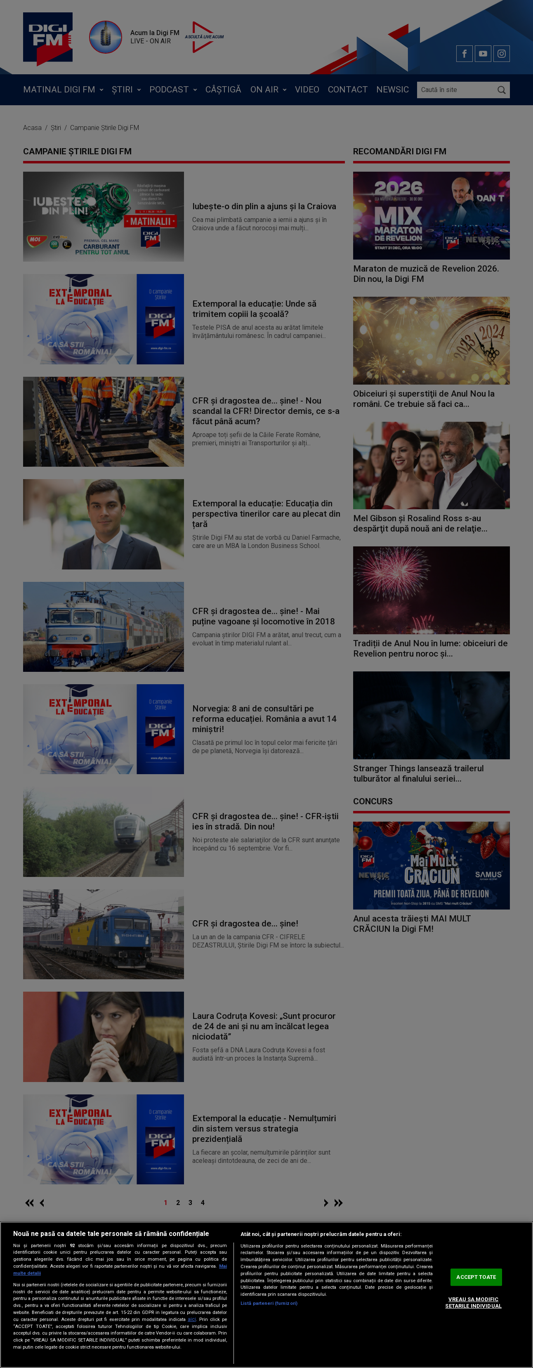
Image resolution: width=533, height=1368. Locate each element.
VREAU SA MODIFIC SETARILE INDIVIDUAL (473, 1302)
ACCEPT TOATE (476, 1277)
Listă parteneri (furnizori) (269, 1303)
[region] (266, 1295)
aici (192, 1319)
